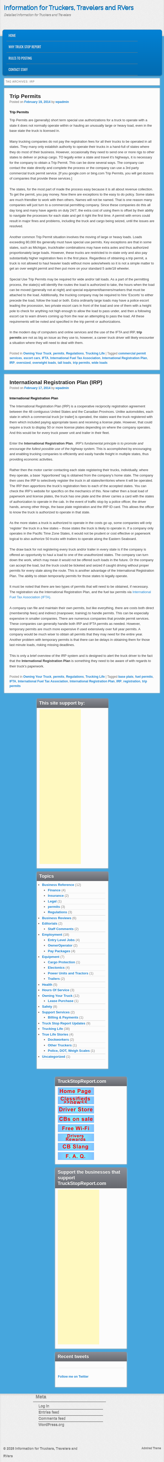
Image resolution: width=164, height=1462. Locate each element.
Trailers (54, 979)
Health (47, 985)
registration (131, 681)
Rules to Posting (20, 58)
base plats (126, 677)
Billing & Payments (63, 1017)
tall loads (64, 363)
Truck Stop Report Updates (63, 1023)
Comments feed (52, 1419)
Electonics (56, 968)
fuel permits (144, 677)
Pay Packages (59, 951)
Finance (54, 890)
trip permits (81, 363)
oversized (23, 363)
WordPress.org (51, 1425)
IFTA (45, 358)
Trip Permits (25, 96)
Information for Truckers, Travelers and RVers (69, 8)
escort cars (32, 358)
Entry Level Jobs (61, 940)
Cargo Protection (61, 962)
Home (12, 35)
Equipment (50, 957)
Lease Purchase (60, 1001)
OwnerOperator (60, 945)
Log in (43, 1406)
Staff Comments (61, 929)
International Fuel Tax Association (75, 358)
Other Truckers (60, 1045)
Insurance (56, 896)
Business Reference (58, 885)
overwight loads (44, 363)
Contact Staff (18, 69)
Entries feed (48, 1412)
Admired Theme (151, 1448)
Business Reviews (56, 918)
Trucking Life (95, 353)
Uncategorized (53, 1057)
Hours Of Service (55, 990)
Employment (52, 934)
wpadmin (62, 102)
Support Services (56, 1012)
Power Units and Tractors (68, 973)
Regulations (75, 353)
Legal (52, 901)
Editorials (49, 923)
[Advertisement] (60, 786)
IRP (12, 363)
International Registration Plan (124, 358)
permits (58, 353)
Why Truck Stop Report (25, 46)
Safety (47, 1006)
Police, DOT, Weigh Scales (69, 1051)
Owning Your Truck (37, 353)
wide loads (99, 363)
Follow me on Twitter (73, 1376)
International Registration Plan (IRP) (56, 382)
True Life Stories (55, 1034)
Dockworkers (58, 1039)
